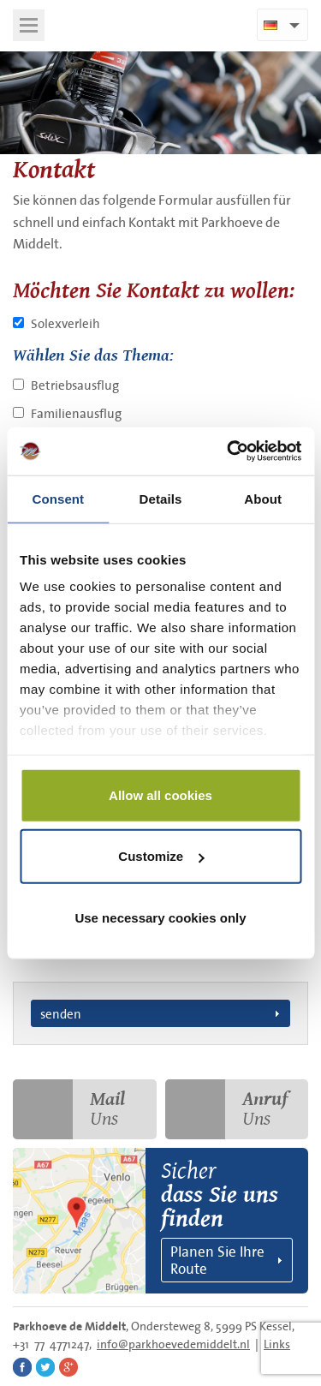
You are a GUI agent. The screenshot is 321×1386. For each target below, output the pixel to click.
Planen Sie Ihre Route (217, 1260)
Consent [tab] (58, 498)
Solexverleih (65, 323)
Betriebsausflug (75, 385)
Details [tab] (161, 498)
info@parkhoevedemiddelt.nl (173, 1344)
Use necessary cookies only (160, 917)
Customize (161, 856)
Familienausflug (76, 413)
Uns (69, 1109)
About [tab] (263, 498)
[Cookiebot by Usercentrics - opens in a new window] (228, 451)
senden (60, 1013)
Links (277, 1344)
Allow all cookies (160, 794)
